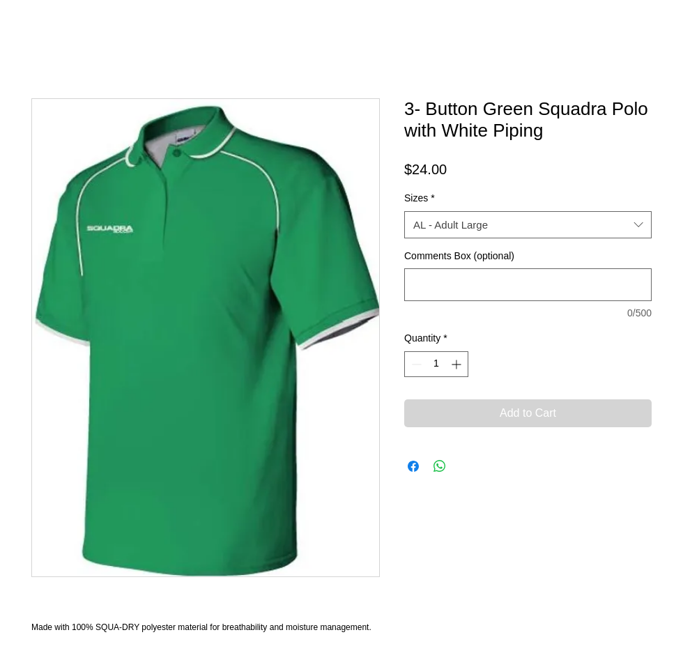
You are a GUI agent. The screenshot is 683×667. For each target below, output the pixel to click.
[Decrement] (415, 364)
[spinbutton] (436, 364)
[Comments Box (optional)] (528, 285)
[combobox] (528, 224)
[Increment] (457, 364)
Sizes (419, 198)
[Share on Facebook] (413, 466)
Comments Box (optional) (459, 255)
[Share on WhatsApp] (439, 466)
